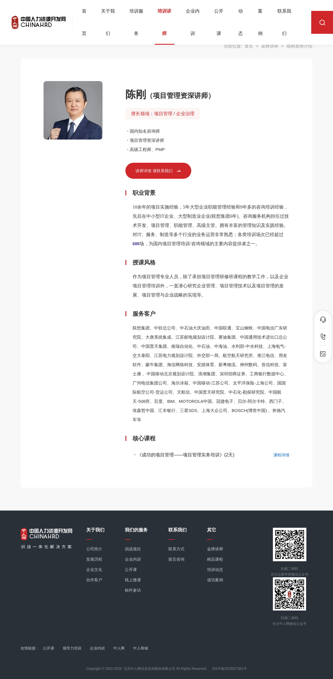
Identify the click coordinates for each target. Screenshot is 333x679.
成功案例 (215, 580)
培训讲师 (164, 23)
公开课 (218, 23)
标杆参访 (133, 590)
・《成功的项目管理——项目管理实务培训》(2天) (184, 454)
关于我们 (108, 23)
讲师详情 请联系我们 (154, 170)
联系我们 (284, 23)
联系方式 (176, 549)
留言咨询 (176, 559)
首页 (84, 23)
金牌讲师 (215, 549)
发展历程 (94, 559)
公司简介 (94, 549)
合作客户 (94, 580)
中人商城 (140, 648)
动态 (240, 23)
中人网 (119, 648)
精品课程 (215, 559)
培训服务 (136, 23)
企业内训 (193, 23)
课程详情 (281, 455)
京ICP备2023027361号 (229, 669)
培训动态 (215, 569)
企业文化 (94, 569)
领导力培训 (72, 648)
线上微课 (133, 580)
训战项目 (133, 549)
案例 (260, 23)
